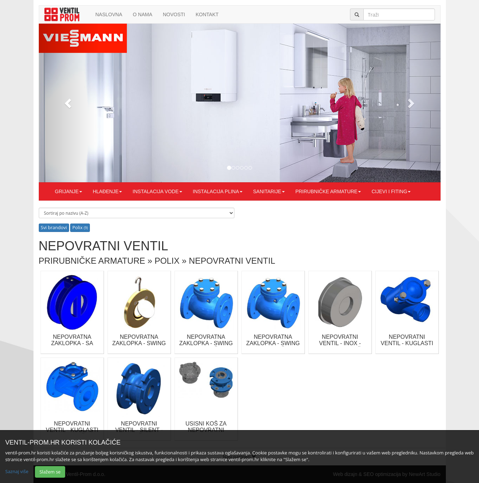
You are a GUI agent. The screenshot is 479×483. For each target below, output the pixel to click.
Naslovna (109, 14)
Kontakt (207, 14)
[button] (69, 103)
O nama (142, 14)
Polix (80, 227)
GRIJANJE (68, 191)
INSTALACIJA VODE (157, 191)
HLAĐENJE (107, 191)
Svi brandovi (54, 227)
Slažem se (50, 472)
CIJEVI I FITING (391, 191)
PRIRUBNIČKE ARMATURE (328, 191)
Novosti (174, 14)
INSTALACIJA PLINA (217, 191)
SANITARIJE (269, 191)
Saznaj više (17, 471)
